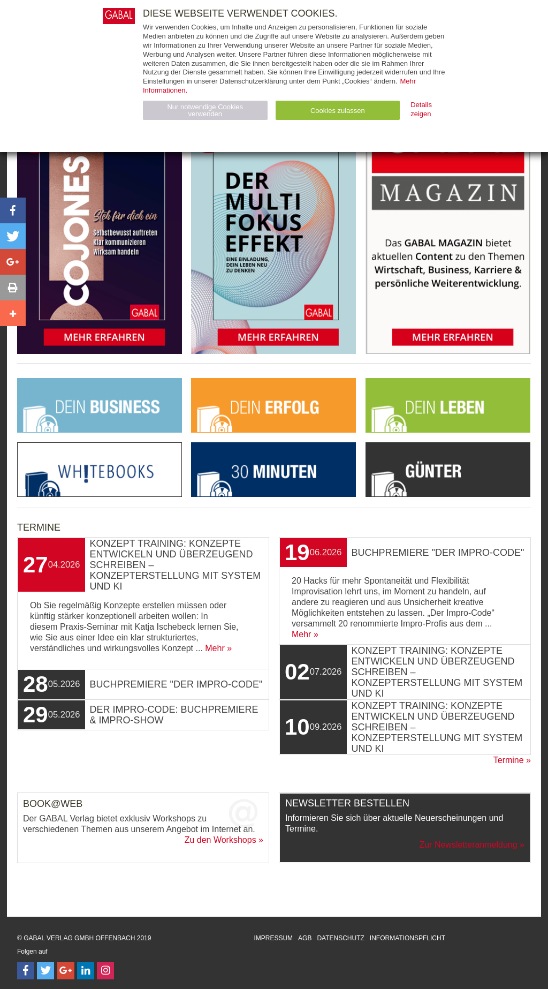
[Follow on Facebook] (25, 970)
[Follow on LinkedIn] (85, 970)
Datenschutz (340, 938)
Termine (508, 760)
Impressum (273, 938)
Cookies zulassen (337, 111)
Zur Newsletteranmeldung (468, 844)
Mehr (214, 648)
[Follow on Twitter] (45, 970)
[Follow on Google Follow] (65, 970)
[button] (13, 210)
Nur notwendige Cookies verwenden (205, 110)
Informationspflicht (407, 938)
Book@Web (52, 803)
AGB (304, 938)
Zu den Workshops (220, 839)
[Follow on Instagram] (105, 970)
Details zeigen (421, 109)
